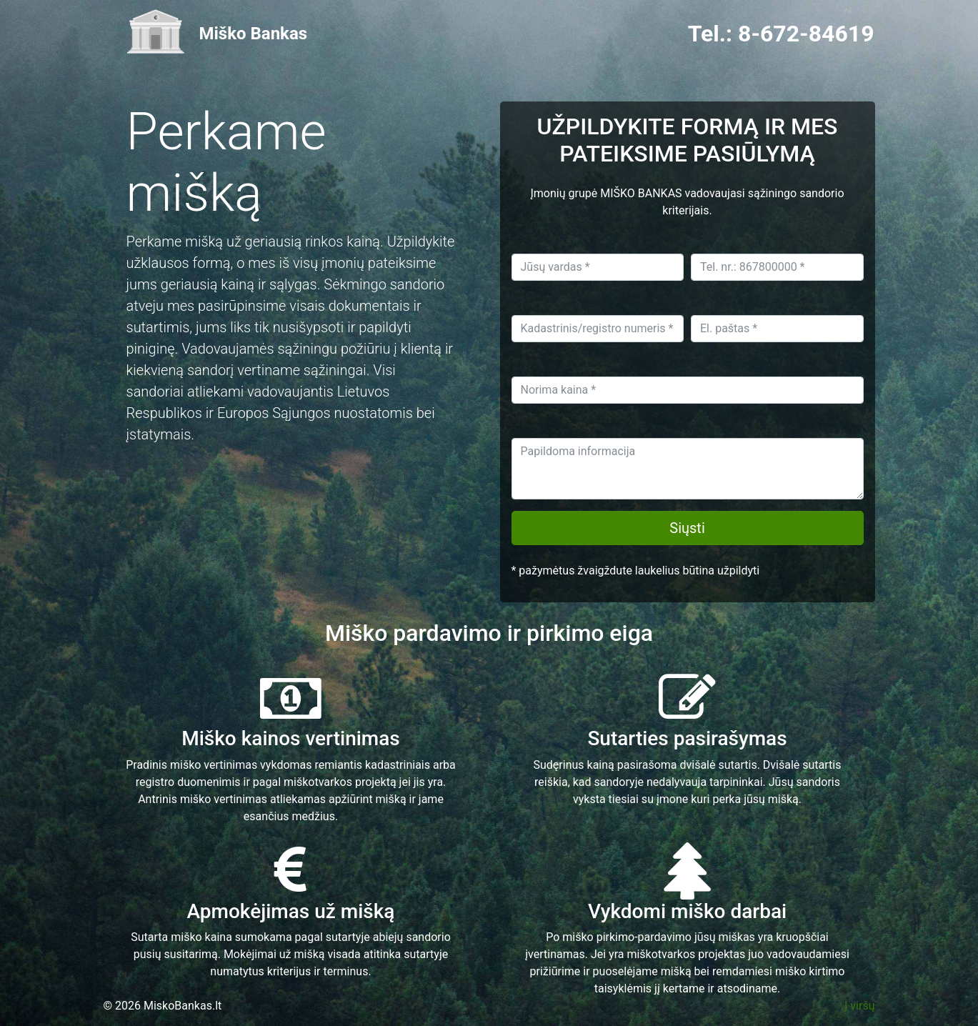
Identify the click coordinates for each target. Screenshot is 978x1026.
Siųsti (687, 528)
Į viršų (859, 1005)
